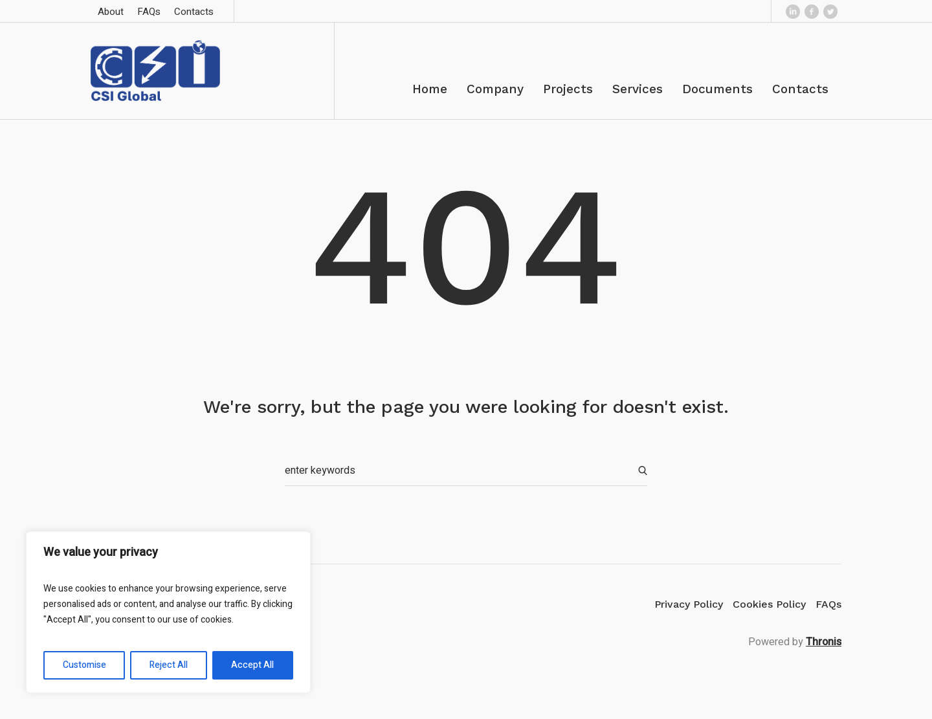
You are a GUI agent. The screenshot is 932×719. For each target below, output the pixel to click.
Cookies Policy (769, 604)
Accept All (252, 665)
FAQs (828, 604)
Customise (84, 665)
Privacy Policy (688, 604)
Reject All (169, 665)
